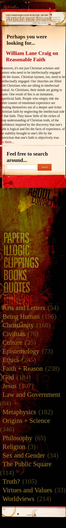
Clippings (33, 262)
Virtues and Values (27, 490)
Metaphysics (19, 412)
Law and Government (31, 394)
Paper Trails (33, 237)
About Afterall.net (33, 193)
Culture (12, 342)
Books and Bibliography (33, 275)
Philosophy (17, 438)
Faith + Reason (22, 368)
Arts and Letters (23, 307)
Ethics (10, 360)
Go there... (7, 142)
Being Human (20, 316)
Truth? (11, 481)
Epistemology (20, 351)
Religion (13, 446)
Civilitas (13, 334)
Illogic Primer (33, 250)
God (8, 377)
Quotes (33, 287)
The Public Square (27, 464)
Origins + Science (26, 420)
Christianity (18, 325)
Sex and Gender (23, 455)
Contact (33, 202)
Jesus (9, 386)
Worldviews (18, 498)
